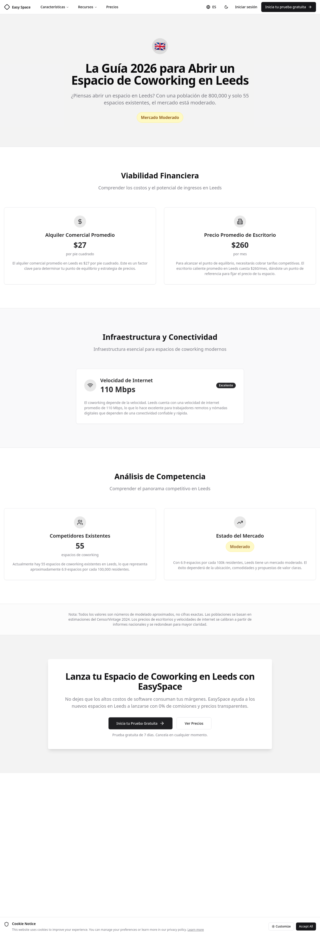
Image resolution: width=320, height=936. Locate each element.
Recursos (87, 6)
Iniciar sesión (246, 6)
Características (54, 6)
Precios (112, 6)
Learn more (196, 930)
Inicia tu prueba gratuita (288, 6)
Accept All (306, 926)
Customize (281, 926)
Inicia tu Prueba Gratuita (140, 726)
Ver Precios (194, 726)
